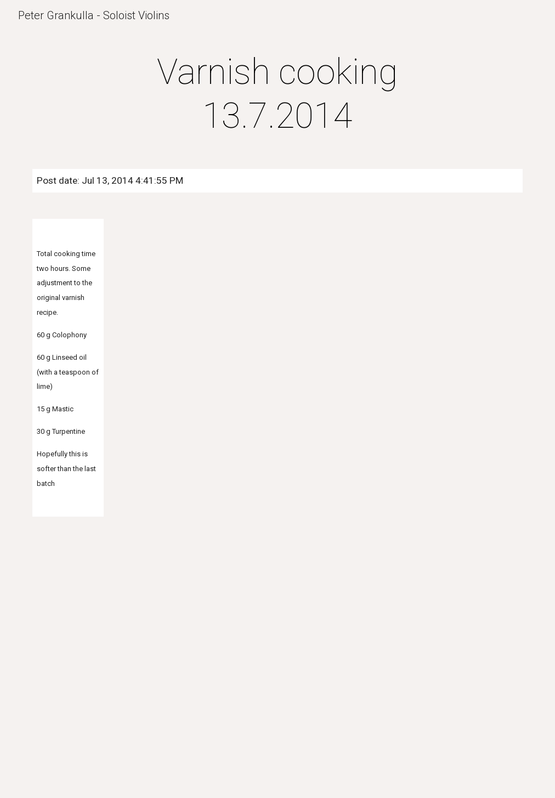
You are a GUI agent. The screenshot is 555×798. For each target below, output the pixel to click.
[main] (277, 94)
